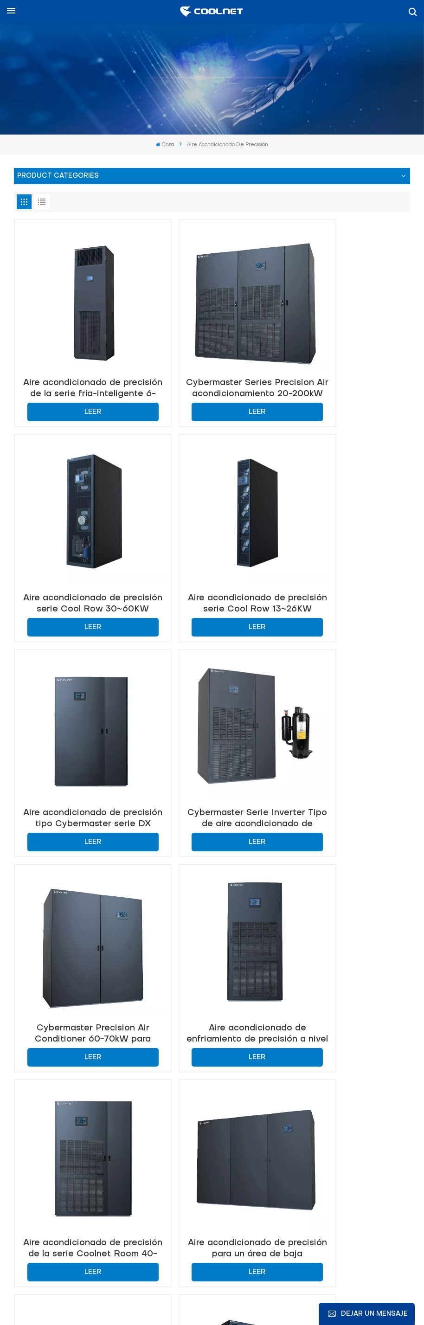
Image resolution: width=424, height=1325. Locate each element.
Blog (164, 1290)
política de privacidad (319, 1302)
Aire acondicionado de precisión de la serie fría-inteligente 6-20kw (78, 358)
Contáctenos (50, 1070)
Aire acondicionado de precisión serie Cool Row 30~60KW (346, 358)
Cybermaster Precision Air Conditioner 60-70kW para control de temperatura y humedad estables (77, 728)
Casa (165, 145)
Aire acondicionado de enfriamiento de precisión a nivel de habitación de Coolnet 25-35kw (211, 728)
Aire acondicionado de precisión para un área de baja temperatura (78, 912)
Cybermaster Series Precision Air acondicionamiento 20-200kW (211, 358)
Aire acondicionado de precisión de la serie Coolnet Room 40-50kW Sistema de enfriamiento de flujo (346, 728)
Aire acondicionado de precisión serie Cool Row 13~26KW (78, 543)
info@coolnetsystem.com (296, 1132)
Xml (263, 1302)
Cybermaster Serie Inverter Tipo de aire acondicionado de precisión (346, 543)
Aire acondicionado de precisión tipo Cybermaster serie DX (212, 543)
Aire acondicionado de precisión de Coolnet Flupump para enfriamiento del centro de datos (212, 912)
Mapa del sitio (237, 1290)
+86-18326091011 (80, 1176)
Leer (78, 382)
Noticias (193, 1290)
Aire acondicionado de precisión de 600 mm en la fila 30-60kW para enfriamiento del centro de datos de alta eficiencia (346, 912)
